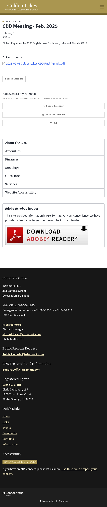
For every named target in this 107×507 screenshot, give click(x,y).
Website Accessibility (20, 192)
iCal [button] (53, 123)
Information (10, 444)
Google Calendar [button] (53, 106)
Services (11, 184)
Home (6, 416)
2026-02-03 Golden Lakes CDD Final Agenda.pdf (35, 63)
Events (6, 427)
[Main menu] (102, 6)
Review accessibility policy (19, 461)
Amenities (13, 151)
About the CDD (16, 143)
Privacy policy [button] (47, 501)
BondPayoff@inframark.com (21, 369)
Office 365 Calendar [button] (53, 114)
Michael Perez (11, 324)
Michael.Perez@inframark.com (21, 334)
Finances (12, 159)
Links (5, 422)
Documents (9, 433)
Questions (12, 176)
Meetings (12, 168)
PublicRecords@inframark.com (23, 354)
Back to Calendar (14, 78)
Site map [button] (63, 501)
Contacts (8, 439)
